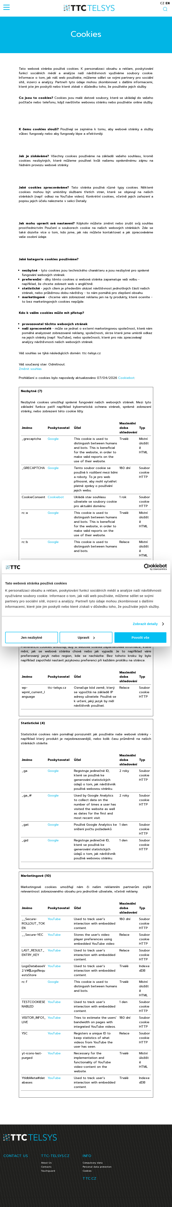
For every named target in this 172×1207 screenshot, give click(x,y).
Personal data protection (97, 1166)
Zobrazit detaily (145, 624)
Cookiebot (126, 378)
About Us (46, 1162)
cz (162, 3)
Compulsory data (93, 1162)
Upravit (86, 637)
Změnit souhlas (30, 369)
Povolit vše (140, 637)
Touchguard (48, 1170)
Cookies (87, 1170)
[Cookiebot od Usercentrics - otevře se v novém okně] (147, 567)
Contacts (46, 1166)
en (168, 3)
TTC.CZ (89, 1178)
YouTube (54, 919)
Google (53, 438)
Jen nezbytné (31, 637)
